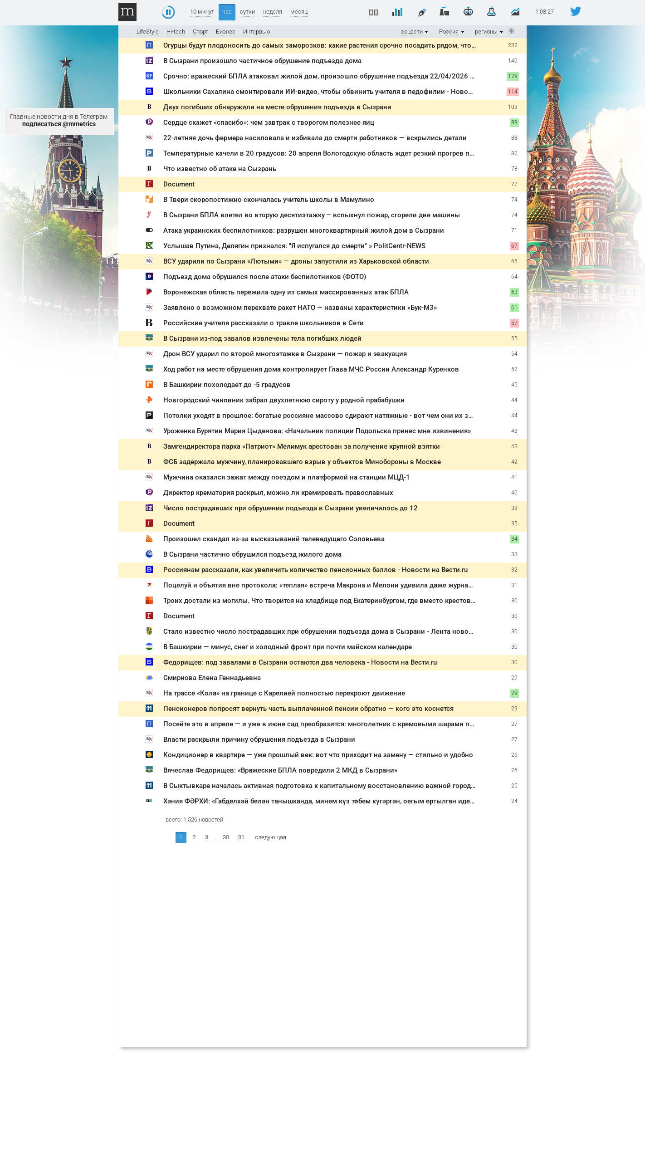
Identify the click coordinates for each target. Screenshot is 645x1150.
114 (513, 91)
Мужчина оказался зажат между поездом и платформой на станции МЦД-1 (286, 477)
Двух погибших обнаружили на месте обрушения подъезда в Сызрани (277, 107)
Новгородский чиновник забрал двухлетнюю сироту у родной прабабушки (284, 400)
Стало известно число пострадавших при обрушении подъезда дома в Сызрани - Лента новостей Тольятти (338, 631)
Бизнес (225, 31)
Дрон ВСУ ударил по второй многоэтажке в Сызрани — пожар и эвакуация (285, 354)
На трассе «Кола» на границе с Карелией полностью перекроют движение (284, 693)
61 (514, 307)
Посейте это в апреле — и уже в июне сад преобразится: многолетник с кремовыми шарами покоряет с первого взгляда (360, 724)
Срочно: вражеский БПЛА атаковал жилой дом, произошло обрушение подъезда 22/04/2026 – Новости (333, 76)
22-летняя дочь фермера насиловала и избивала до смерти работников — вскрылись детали (315, 138)
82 (514, 153)
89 (514, 122)
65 (514, 261)
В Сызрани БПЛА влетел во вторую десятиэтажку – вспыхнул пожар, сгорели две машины (311, 215)
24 (514, 801)
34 (514, 539)
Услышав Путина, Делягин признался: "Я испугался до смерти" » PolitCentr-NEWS (294, 246)
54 (514, 354)
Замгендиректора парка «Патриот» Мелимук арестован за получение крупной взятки (301, 446)
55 (514, 338)
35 (514, 523)
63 (514, 292)
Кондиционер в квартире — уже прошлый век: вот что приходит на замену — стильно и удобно (318, 755)
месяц (299, 11)
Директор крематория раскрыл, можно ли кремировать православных (278, 493)
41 (514, 477)
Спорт (200, 31)
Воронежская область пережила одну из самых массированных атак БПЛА (286, 292)
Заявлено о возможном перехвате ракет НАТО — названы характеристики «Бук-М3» (300, 307)
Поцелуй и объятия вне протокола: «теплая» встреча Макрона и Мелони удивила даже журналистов (327, 585)
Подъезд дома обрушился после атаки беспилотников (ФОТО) (264, 277)
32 (514, 570)
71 (514, 230)
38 (514, 508)
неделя (272, 11)
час (227, 11)
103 (513, 107)
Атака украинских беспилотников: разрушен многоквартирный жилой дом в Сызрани (303, 230)
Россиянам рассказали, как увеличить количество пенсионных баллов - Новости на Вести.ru (315, 570)
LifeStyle (148, 31)
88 (514, 138)
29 (514, 678)
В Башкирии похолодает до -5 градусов (227, 385)
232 (513, 45)
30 (514, 600)
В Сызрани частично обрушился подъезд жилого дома (252, 554)
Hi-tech (175, 31)
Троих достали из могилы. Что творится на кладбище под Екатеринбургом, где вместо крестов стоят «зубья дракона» (354, 601)
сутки (247, 11)
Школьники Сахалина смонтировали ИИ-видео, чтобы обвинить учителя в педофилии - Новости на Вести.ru (340, 92)
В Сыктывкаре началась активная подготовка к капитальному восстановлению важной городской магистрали (344, 786)
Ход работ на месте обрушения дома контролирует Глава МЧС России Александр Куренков (311, 369)
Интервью (256, 31)
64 (514, 277)
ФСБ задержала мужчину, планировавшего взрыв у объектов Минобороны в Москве (302, 462)
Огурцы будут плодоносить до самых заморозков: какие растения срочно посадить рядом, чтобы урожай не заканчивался (363, 45)
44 (514, 400)
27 (514, 724)
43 (514, 431)
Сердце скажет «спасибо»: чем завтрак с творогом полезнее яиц (268, 122)
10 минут (202, 11)
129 (513, 76)
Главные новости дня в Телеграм (59, 120)
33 (514, 554)
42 (514, 462)
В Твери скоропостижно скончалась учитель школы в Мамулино (268, 200)
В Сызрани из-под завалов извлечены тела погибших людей (262, 338)
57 (514, 323)
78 (514, 169)
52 (514, 369)
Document (179, 184)
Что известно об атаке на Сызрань (219, 169)
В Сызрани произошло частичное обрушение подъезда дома (262, 61)
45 (514, 385)
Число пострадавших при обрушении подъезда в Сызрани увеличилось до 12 (290, 508)
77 (514, 184)
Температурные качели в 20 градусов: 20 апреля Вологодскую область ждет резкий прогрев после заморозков (344, 153)
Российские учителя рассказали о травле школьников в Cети (263, 323)
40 (514, 492)
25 (514, 770)
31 (514, 585)
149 (513, 61)
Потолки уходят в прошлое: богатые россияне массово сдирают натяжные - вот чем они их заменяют (330, 415)
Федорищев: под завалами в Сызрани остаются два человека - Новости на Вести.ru (300, 662)
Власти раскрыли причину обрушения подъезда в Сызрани (259, 739)
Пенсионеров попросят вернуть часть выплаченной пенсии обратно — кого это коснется (308, 709)
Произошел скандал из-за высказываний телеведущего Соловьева (274, 539)
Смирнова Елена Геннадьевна (212, 678)
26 (514, 755)
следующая (270, 837)
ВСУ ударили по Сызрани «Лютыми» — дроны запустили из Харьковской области (296, 261)
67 (514, 246)
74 (514, 199)
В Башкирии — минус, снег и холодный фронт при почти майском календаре (287, 647)
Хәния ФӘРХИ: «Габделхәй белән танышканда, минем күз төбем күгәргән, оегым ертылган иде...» (321, 801)
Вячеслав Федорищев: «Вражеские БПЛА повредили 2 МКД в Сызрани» (280, 770)
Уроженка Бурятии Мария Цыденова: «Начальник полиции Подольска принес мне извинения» (317, 431)
